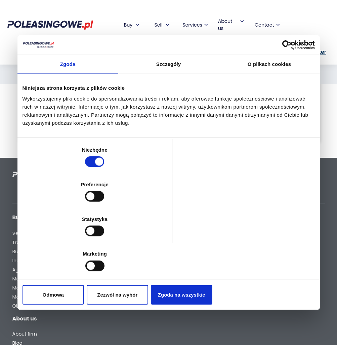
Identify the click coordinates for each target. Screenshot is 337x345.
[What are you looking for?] (106, 55)
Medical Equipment (25, 277)
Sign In (277, 33)
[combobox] (156, 55)
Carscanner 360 (139, 274)
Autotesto (131, 292)
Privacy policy (190, 323)
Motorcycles (26, 299)
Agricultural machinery (26, 262)
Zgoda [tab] (68, 116)
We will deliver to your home (136, 262)
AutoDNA (130, 283)
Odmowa (70, 242)
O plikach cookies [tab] (269, 116)
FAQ (178, 298)
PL (240, 32)
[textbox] (156, 55)
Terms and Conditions (186, 310)
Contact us (187, 280)
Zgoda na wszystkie (267, 242)
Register (183, 289)
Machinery (24, 289)
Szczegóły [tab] (168, 116)
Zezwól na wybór (168, 242)
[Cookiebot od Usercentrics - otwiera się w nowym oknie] (285, 97)
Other (19, 308)
